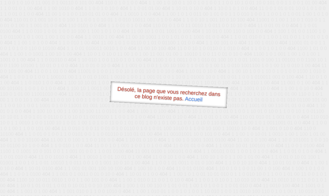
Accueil (194, 99)
